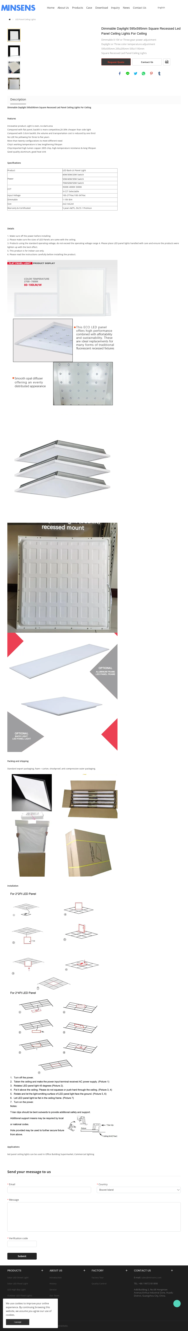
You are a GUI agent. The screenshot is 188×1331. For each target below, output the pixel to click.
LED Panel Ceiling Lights (25, 19)
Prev (14, 24)
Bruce (177, 1303)
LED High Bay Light (16, 1289)
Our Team (54, 1295)
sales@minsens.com (151, 1277)
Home (9, 19)
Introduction (55, 1277)
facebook (120, 73)
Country (102, 1184)
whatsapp (143, 73)
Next (14, 94)
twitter (135, 73)
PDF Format (166, 61)
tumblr (159, 73)
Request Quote (116, 62)
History (52, 1283)
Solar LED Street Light (17, 1277)
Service (53, 1289)
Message (13, 1199)
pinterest (151, 73)
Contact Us (147, 62)
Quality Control (99, 1283)
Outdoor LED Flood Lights (19, 1295)
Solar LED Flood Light (17, 1283)
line (127, 73)
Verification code (17, 1238)
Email (11, 1184)
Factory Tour (98, 1277)
